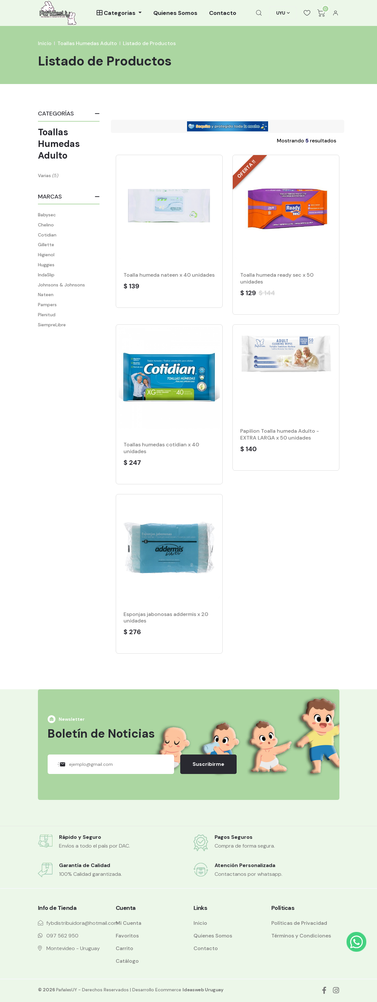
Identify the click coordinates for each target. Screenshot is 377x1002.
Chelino (46, 225)
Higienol (46, 255)
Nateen (45, 294)
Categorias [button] (117, 13)
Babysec (47, 215)
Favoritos (127, 935)
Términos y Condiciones (301, 935)
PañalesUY (66, 990)
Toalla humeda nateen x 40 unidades (169, 275)
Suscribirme (208, 764)
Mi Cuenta (128, 923)
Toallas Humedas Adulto (87, 43)
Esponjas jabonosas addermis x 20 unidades (166, 617)
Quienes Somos (175, 13)
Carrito (124, 948)
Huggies (46, 265)
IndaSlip (46, 275)
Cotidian (47, 235)
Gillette (46, 244)
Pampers (47, 305)
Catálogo (127, 961)
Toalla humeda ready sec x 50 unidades (276, 278)
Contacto (222, 13)
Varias (44, 175)
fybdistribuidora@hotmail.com (82, 923)
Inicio (45, 43)
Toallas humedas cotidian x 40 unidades (161, 448)
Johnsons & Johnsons (61, 285)
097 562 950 (62, 935)
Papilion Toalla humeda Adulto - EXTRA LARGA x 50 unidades (279, 434)
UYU (280, 13)
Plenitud (46, 315)
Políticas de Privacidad (299, 923)
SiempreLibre (52, 325)
